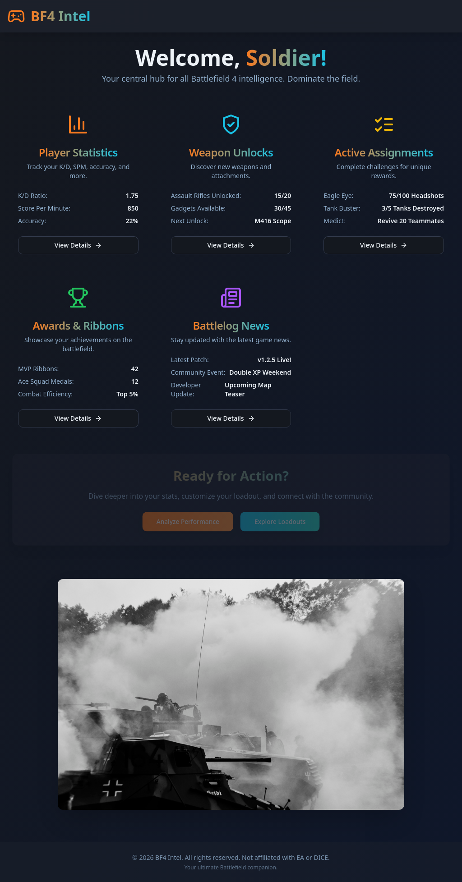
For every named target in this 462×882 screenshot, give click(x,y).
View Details (78, 245)
